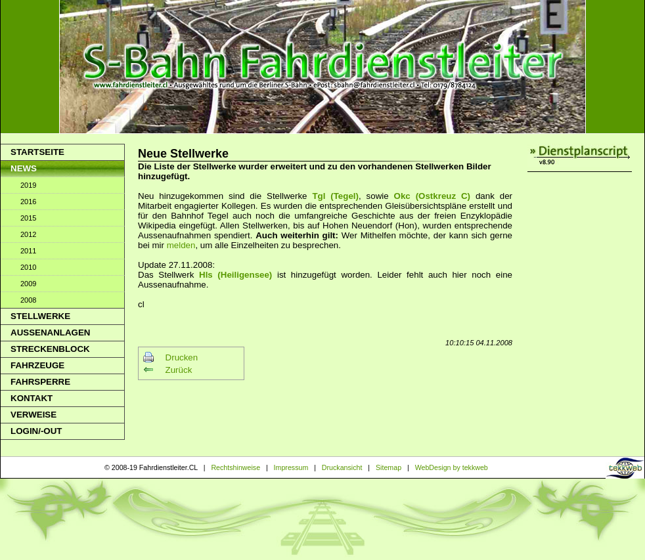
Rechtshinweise (235, 467)
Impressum (291, 467)
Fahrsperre (40, 382)
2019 (28, 185)
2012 (28, 234)
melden (181, 245)
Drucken (182, 357)
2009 (28, 284)
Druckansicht (342, 467)
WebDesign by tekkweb (451, 467)
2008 (28, 300)
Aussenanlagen (50, 332)
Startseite (37, 152)
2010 (28, 267)
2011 (28, 251)
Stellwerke (40, 316)
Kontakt (32, 398)
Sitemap (388, 467)
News (24, 168)
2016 (28, 201)
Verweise (33, 415)
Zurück (179, 370)
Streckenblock (50, 349)
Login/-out (36, 431)
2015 (28, 218)
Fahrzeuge (37, 365)
